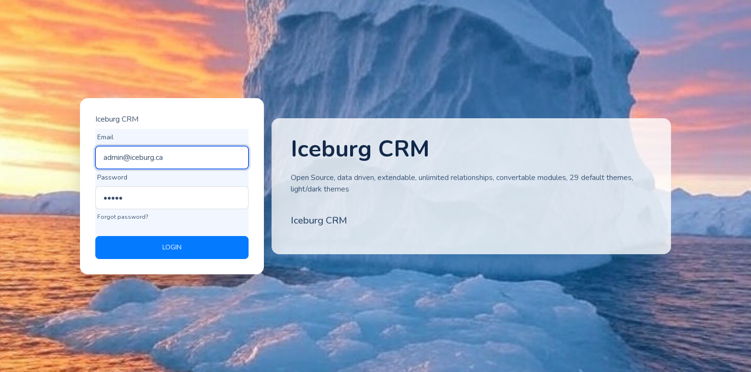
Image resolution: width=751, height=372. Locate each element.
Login (172, 247)
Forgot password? (122, 217)
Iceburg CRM (319, 220)
